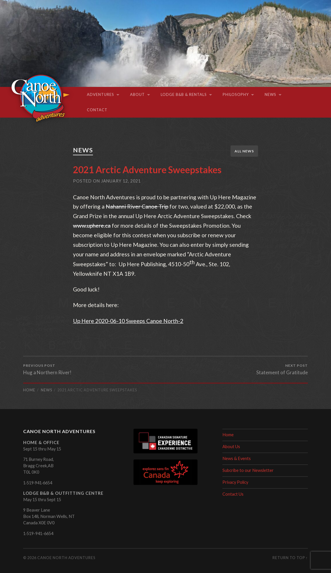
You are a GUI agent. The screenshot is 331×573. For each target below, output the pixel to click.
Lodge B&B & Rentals (184, 94)
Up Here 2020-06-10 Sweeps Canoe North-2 (128, 320)
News (270, 94)
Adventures (100, 94)
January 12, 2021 (121, 180)
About (137, 94)
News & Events (236, 458)
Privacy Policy (235, 482)
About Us (231, 446)
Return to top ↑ (290, 557)
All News (244, 151)
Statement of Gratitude (282, 369)
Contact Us (233, 494)
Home (228, 434)
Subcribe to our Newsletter (248, 470)
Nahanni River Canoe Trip (137, 206)
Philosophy (236, 94)
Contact (97, 109)
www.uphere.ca (92, 225)
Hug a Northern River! (47, 369)
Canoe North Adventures (66, 557)
